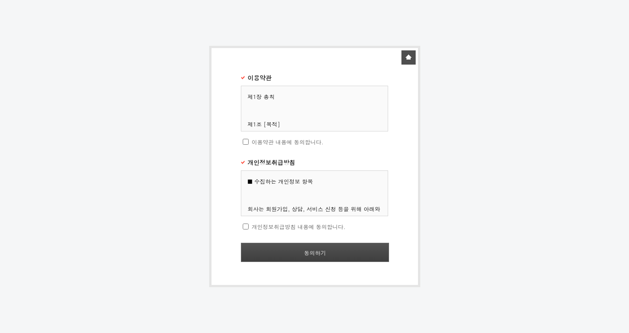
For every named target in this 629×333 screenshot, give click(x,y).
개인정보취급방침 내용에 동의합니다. (298, 226)
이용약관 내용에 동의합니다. (287, 142)
